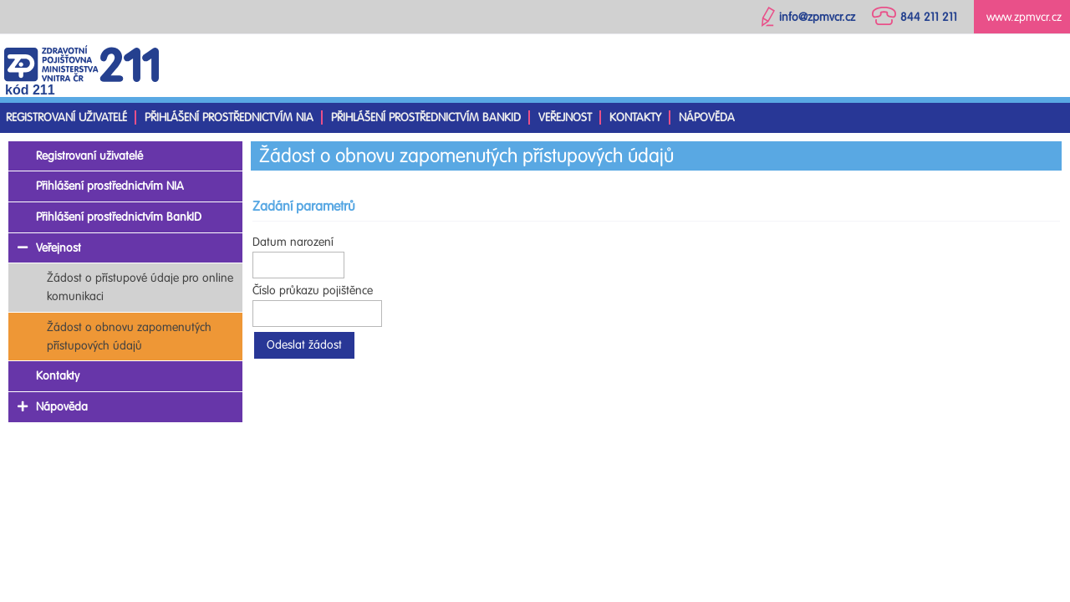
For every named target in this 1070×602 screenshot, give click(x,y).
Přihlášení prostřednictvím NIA (229, 117)
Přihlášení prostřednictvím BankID (426, 117)
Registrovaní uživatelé (66, 117)
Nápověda (707, 117)
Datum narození (293, 242)
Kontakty (635, 117)
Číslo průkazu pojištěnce (312, 290)
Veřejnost (565, 117)
